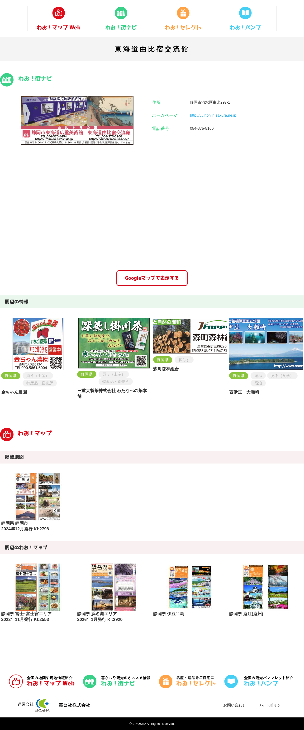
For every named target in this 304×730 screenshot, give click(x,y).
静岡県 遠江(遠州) (246, 613)
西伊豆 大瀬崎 (244, 392)
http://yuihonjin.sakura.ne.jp (213, 115)
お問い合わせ (234, 705)
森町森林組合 (166, 369)
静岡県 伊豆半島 (168, 613)
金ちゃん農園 (14, 392)
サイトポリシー (271, 705)
